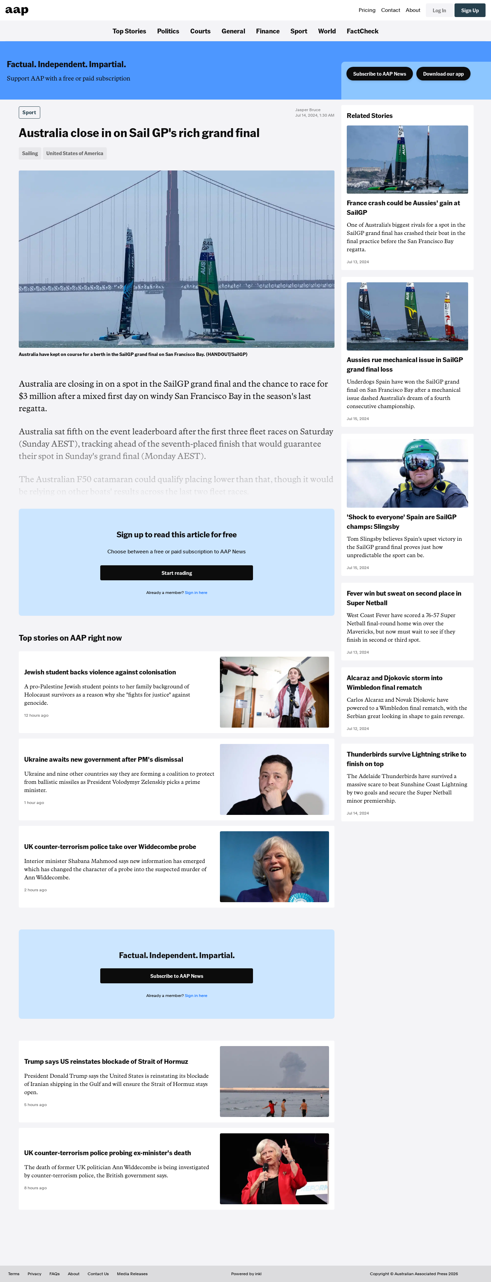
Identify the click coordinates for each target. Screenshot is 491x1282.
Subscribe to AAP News (379, 73)
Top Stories (129, 30)
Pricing (367, 10)
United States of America (74, 153)
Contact (390, 10)
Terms (13, 1273)
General (233, 30)
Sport (299, 30)
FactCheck (362, 30)
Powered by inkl (246, 1273)
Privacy (34, 1273)
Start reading (177, 572)
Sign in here (196, 592)
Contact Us (98, 1273)
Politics (168, 30)
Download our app (443, 73)
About (413, 10)
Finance (268, 30)
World (327, 30)
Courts (200, 30)
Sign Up (470, 10)
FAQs (54, 1273)
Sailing (30, 153)
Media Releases (132, 1273)
